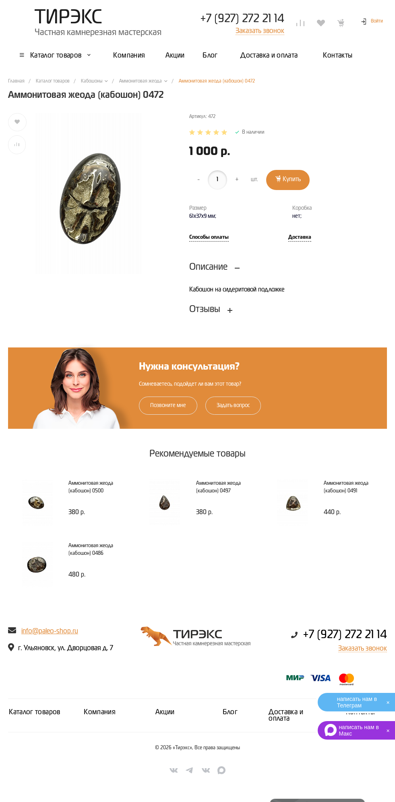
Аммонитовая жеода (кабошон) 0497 (218, 487)
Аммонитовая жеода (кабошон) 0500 (90, 487)
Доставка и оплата (286, 715)
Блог (230, 712)
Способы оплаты (209, 237)
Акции (165, 712)
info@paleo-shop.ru (49, 631)
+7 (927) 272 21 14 (242, 19)
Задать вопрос (233, 405)
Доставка (299, 237)
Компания (100, 712)
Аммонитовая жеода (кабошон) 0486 (90, 550)
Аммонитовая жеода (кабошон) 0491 (346, 487)
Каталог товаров (34, 712)
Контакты (360, 712)
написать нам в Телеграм (357, 702)
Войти (377, 21)
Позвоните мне (168, 405)
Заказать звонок (362, 648)
